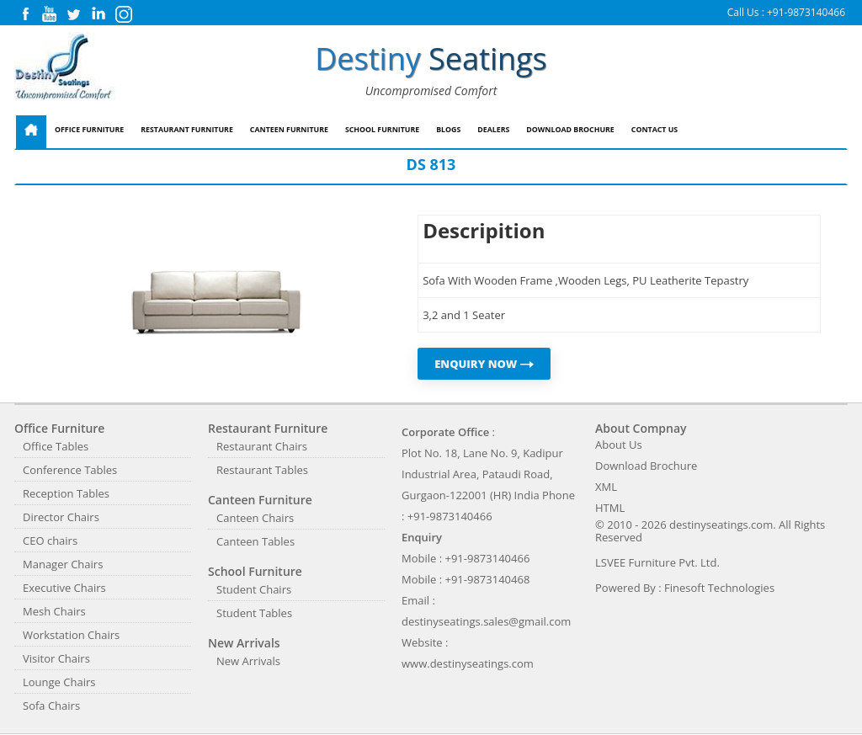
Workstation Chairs (71, 634)
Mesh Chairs (54, 611)
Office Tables (55, 446)
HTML (610, 507)
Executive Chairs (64, 587)
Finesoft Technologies (719, 587)
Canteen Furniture (289, 130)
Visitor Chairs (56, 658)
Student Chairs (253, 589)
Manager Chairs (63, 564)
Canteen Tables (255, 541)
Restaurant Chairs (261, 446)
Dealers (493, 130)
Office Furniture (89, 130)
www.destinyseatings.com (468, 663)
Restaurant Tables (262, 469)
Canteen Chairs (255, 517)
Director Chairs (61, 517)
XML (606, 486)
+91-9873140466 (806, 12)
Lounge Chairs (59, 682)
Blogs (448, 130)
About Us (618, 444)
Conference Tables (70, 469)
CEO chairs (50, 540)
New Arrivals (248, 660)
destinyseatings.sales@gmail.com (486, 621)
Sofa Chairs (51, 705)
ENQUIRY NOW (484, 363)
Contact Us (654, 130)
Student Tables (254, 612)
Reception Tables (66, 493)
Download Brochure (570, 130)
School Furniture (382, 130)
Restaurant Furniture (187, 130)
